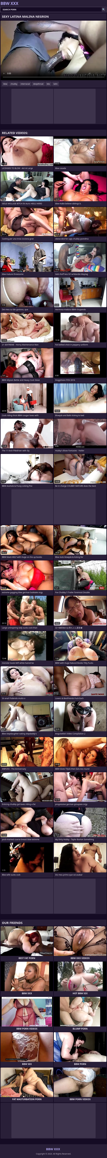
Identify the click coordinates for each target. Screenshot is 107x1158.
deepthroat (38, 84)
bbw (5, 84)
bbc (48, 84)
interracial (25, 84)
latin (56, 84)
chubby (14, 84)
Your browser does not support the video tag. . (53, 50)
